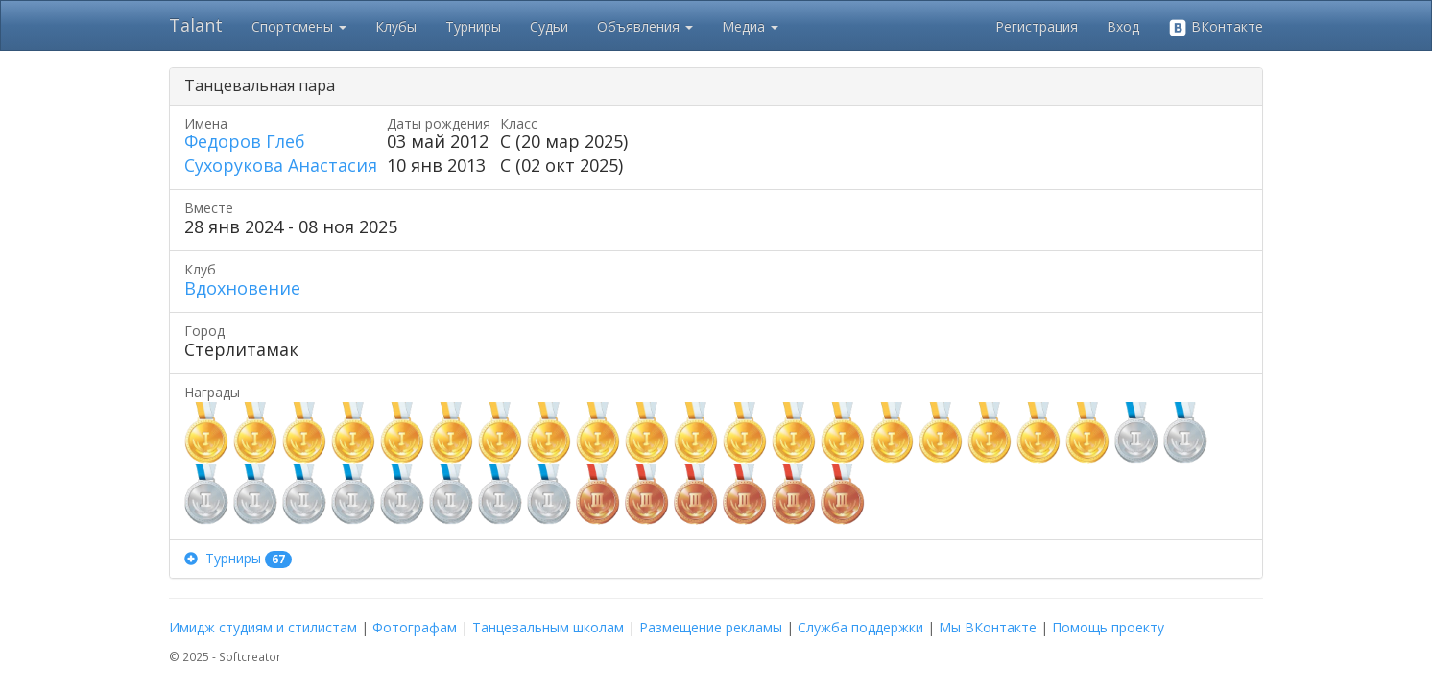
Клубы (396, 26)
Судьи (549, 26)
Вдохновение (242, 287)
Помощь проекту (1108, 627)
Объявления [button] (645, 26)
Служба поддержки (860, 627)
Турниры (473, 26)
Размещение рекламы (710, 627)
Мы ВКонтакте (988, 627)
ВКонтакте (1215, 27)
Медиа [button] (750, 26)
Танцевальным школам (548, 627)
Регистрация (1036, 26)
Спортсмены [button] (298, 26)
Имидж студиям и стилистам (263, 627)
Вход (1123, 26)
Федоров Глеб (244, 141)
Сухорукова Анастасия (280, 165)
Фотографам (414, 627)
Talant (196, 24)
